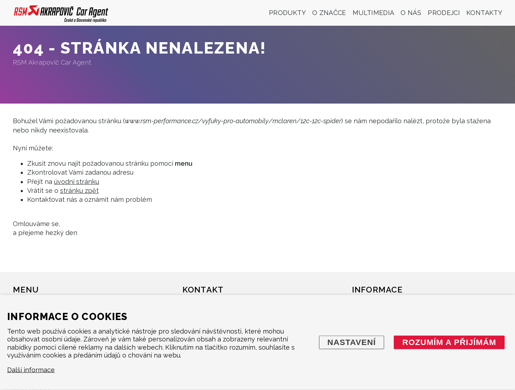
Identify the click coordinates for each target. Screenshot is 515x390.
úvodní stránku (76, 181)
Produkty (287, 12)
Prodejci (444, 12)
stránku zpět (79, 190)
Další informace (31, 370)
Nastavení (351, 342)
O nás (411, 12)
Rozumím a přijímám (449, 342)
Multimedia (373, 12)
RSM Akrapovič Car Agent (52, 62)
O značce (329, 12)
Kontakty (484, 12)
